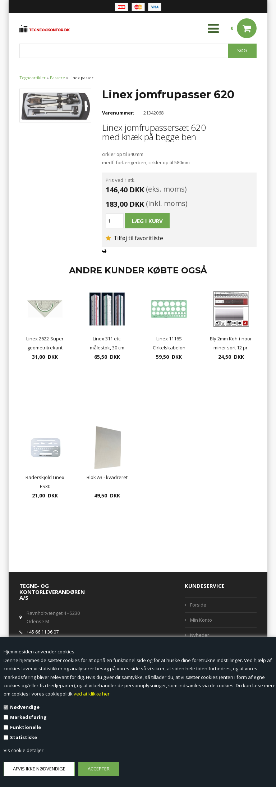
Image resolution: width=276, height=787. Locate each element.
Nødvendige (25, 707)
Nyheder (199, 635)
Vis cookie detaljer (23, 750)
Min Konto (201, 620)
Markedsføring (28, 717)
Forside (198, 605)
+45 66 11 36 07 (43, 632)
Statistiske (23, 737)
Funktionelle (25, 727)
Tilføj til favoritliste (134, 238)
